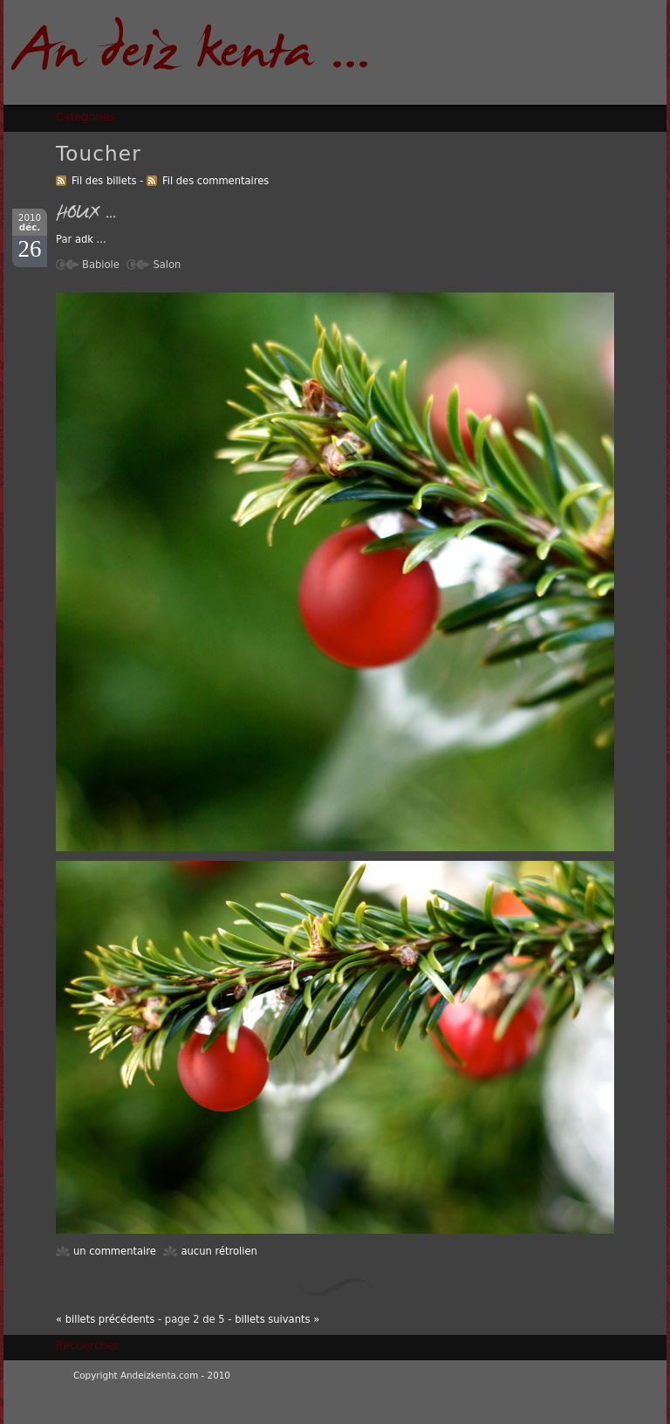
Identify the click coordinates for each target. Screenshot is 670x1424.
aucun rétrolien (218, 1251)
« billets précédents (105, 1319)
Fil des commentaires (215, 181)
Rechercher (87, 1345)
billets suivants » (277, 1319)
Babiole (101, 264)
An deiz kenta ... (192, 55)
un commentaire (114, 1251)
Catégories (85, 116)
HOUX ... (86, 214)
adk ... (90, 239)
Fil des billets (104, 181)
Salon (167, 264)
